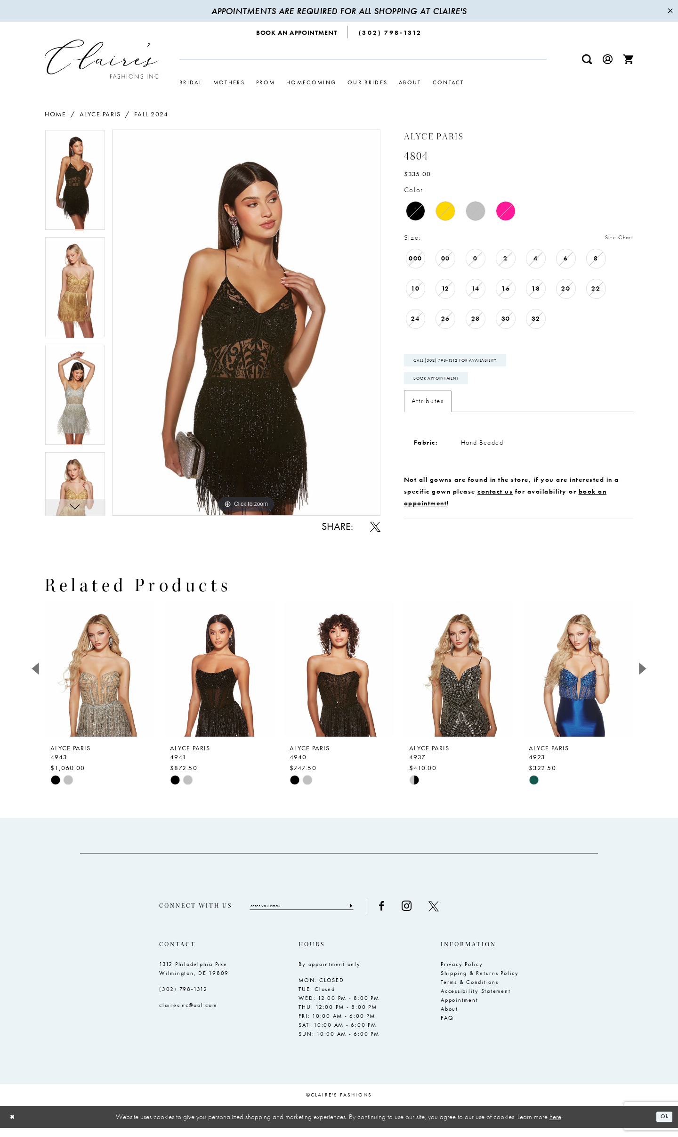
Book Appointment (446, 387)
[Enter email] (316, 914)
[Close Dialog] (14, 1126)
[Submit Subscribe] (379, 914)
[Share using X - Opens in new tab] (375, 526)
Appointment (459, 1009)
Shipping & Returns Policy (480, 982)
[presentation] (100, 676)
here (555, 1125)
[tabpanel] (75, 183)
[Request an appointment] (296, 32)
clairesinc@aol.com (188, 1014)
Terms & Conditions (470, 991)
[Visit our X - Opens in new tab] (463, 914)
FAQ (447, 1027)
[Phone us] (390, 32)
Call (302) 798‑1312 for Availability (470, 364)
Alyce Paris (100, 114)
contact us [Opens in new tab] (495, 501)
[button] (607, 59)
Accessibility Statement (475, 1000)
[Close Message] (669, 11)
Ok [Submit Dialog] (663, 1126)
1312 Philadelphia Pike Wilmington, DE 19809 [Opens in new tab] (194, 977)
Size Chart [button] (614, 238)
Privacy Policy (462, 973)
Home (55, 114)
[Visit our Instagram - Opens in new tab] (436, 914)
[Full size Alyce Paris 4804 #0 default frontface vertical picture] (246, 322)
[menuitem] (296, 32)
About (449, 1018)
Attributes (428, 411)
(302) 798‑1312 (183, 998)
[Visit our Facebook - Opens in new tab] (411, 914)
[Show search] (587, 59)
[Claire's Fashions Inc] (102, 59)
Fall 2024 (151, 114)
